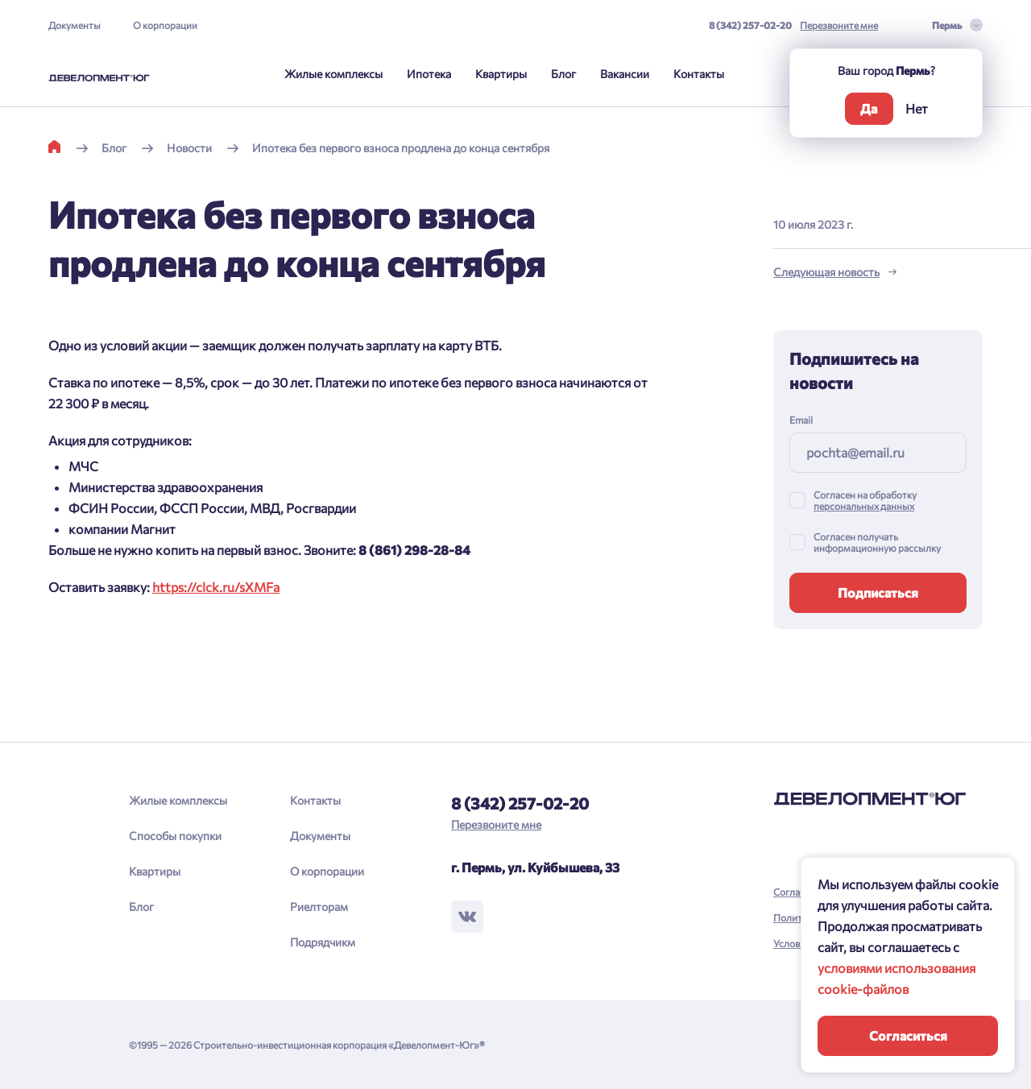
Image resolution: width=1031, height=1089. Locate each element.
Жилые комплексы (333, 74)
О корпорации (165, 25)
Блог (563, 74)
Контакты (698, 74)
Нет (916, 108)
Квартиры (501, 74)
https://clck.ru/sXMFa (215, 586)
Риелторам (319, 906)
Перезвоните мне (839, 25)
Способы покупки (175, 836)
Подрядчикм (322, 942)
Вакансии (624, 74)
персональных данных (864, 505)
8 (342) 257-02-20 (750, 25)
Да (868, 108)
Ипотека (429, 74)
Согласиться (908, 1035)
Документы (74, 25)
